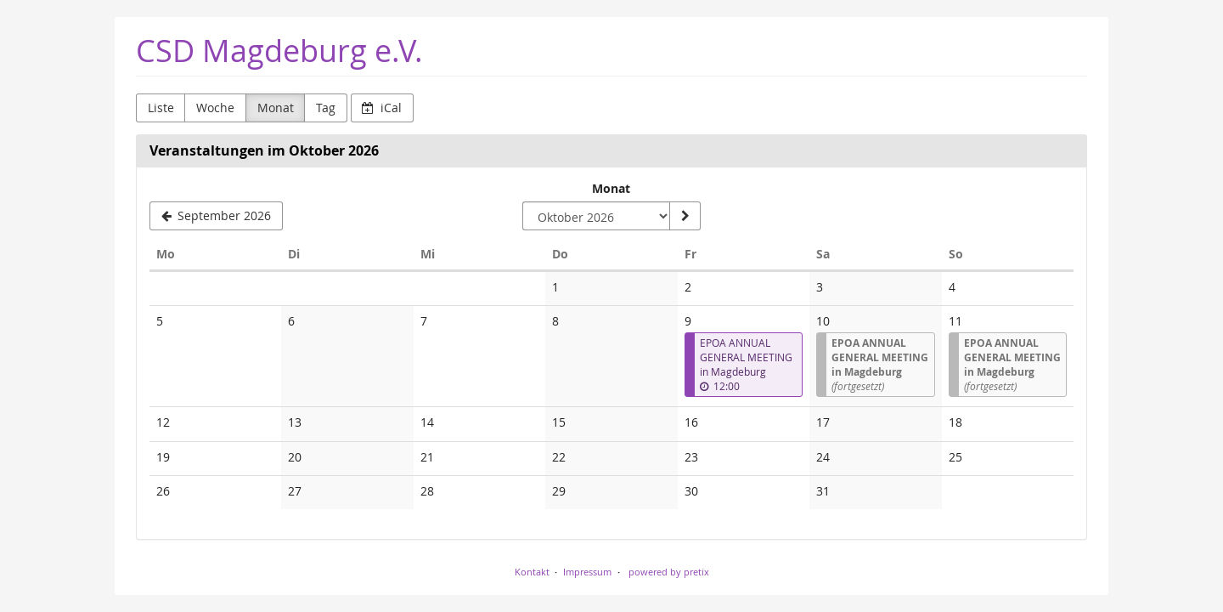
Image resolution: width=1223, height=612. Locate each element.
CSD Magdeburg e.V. (279, 50)
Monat (275, 107)
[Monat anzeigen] (684, 215)
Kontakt (532, 571)
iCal (382, 107)
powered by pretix (668, 571)
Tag (325, 107)
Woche (215, 107)
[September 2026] (216, 215)
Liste (161, 107)
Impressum (587, 571)
